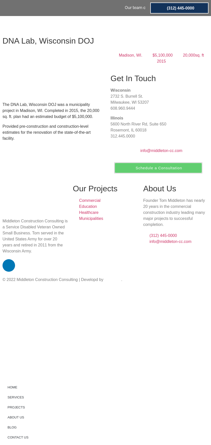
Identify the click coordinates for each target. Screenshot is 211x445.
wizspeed (112, 279)
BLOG (155, 25)
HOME (60, 25)
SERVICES (81, 25)
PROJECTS (108, 25)
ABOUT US (134, 25)
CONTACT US (180, 25)
